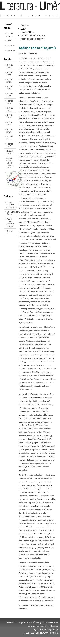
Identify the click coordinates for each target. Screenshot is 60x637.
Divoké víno (9, 232)
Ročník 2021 (9, 102)
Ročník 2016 (9, 137)
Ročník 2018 (9, 123)
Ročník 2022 (9, 95)
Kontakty (10, 45)
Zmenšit (48, 12)
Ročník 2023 (9, 87)
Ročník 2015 (9, 145)
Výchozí (39, 12)
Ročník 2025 (9, 73)
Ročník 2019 (9, 116)
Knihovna (10, 50)
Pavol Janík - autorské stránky (10, 222)
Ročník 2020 (9, 109)
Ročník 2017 (9, 130)
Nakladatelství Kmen (11, 213)
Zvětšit (30, 12)
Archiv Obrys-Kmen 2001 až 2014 (10, 163)
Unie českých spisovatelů (11, 204)
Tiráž (8, 41)
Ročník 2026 (9, 66)
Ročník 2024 (9, 80)
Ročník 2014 (9, 152)
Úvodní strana (9, 34)
